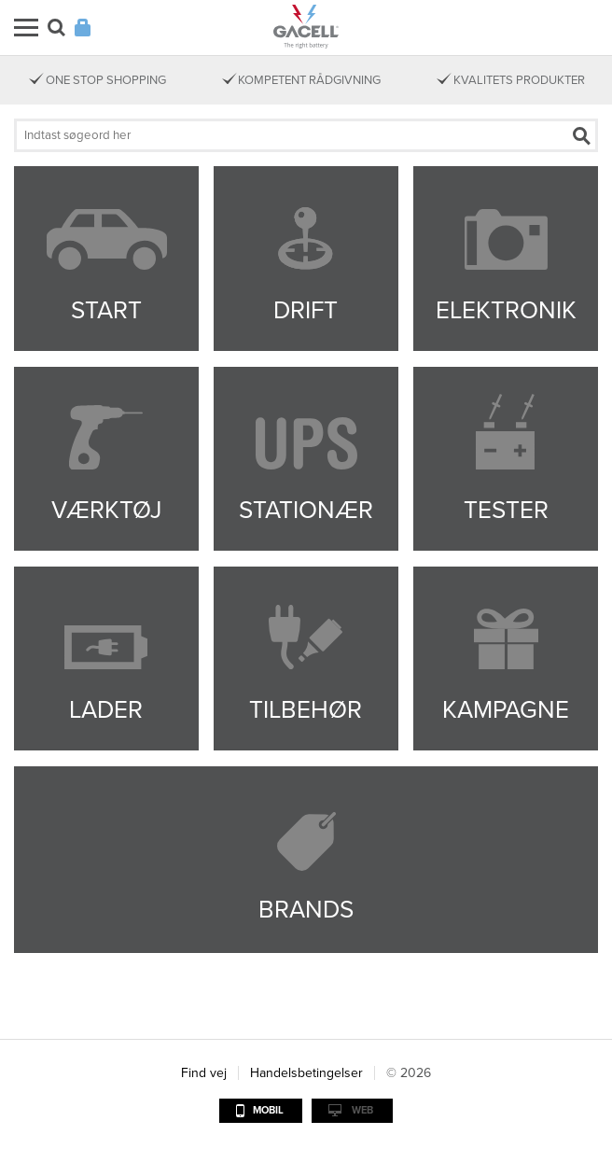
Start (106, 310)
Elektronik (506, 310)
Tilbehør (305, 709)
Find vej (204, 1073)
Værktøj (106, 510)
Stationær (306, 510)
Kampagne (505, 709)
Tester (506, 510)
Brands (306, 909)
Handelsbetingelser (306, 1073)
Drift (305, 310)
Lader (106, 709)
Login (82, 27)
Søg (56, 27)
